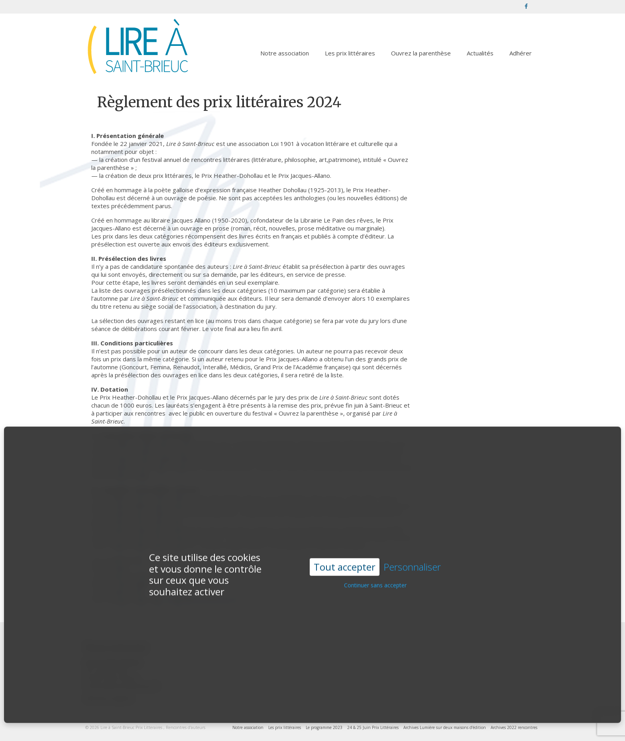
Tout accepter (344, 554)
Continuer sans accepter (375, 573)
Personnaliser (412, 555)
